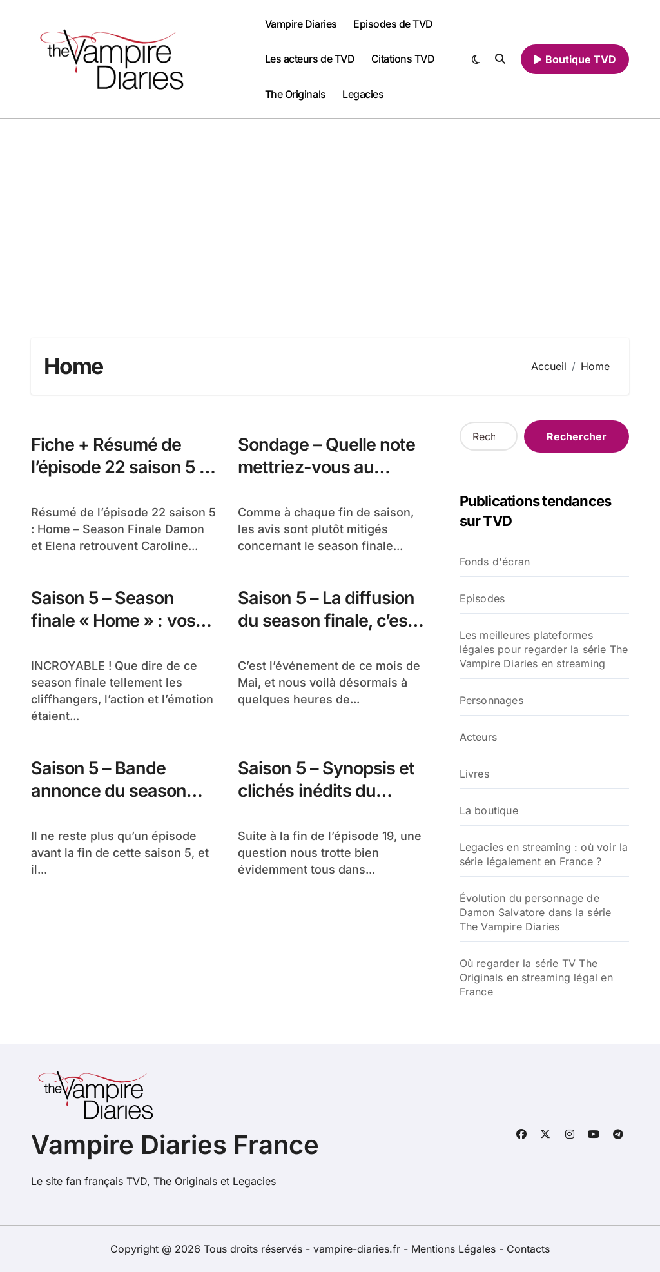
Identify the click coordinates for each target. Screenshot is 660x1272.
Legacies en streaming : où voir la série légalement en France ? (544, 854)
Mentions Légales (455, 1248)
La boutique (489, 810)
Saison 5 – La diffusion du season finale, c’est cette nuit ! (326, 620)
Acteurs (478, 736)
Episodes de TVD (393, 23)
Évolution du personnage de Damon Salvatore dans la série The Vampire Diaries (536, 912)
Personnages (491, 700)
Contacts (528, 1248)
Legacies (362, 94)
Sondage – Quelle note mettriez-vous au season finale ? (326, 467)
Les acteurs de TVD (309, 58)
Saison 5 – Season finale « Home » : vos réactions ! (113, 620)
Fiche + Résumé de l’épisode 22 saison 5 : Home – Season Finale (117, 467)
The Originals (295, 94)
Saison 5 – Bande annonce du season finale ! (108, 791)
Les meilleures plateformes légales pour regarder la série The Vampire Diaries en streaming (544, 649)
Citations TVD (403, 58)
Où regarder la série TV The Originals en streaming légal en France (536, 977)
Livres (474, 773)
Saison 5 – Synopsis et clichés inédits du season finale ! (326, 791)
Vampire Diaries (301, 23)
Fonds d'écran (495, 561)
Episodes (482, 598)
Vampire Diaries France (175, 1144)
